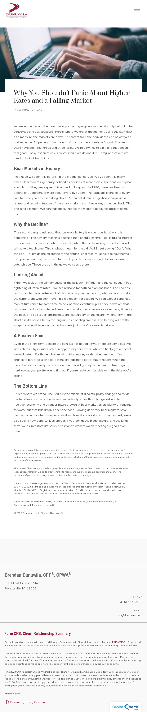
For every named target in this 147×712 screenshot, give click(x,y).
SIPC (122, 642)
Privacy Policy (12, 693)
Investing (21, 110)
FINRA (115, 642)
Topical (36, 110)
